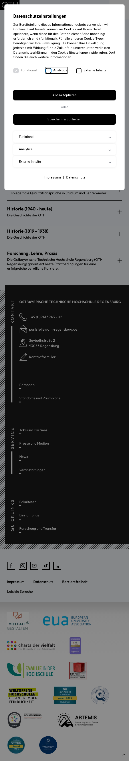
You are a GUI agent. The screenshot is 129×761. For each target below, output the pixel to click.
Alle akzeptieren (64, 95)
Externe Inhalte (95, 70)
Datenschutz (75, 177)
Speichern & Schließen (64, 119)
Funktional (29, 70)
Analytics (60, 70)
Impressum (52, 177)
